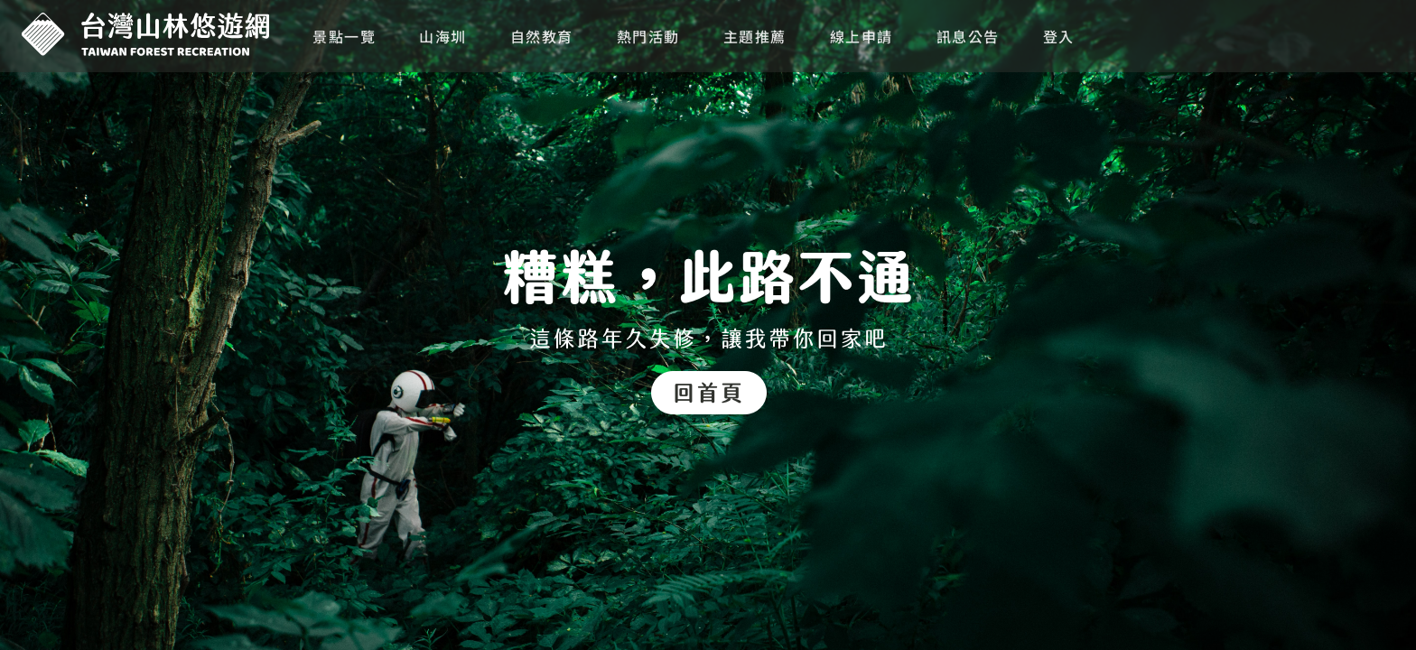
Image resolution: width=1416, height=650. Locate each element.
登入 (1059, 36)
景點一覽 (344, 36)
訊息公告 (968, 36)
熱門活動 (648, 36)
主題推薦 (755, 36)
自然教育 (541, 36)
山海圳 (443, 36)
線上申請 (861, 36)
